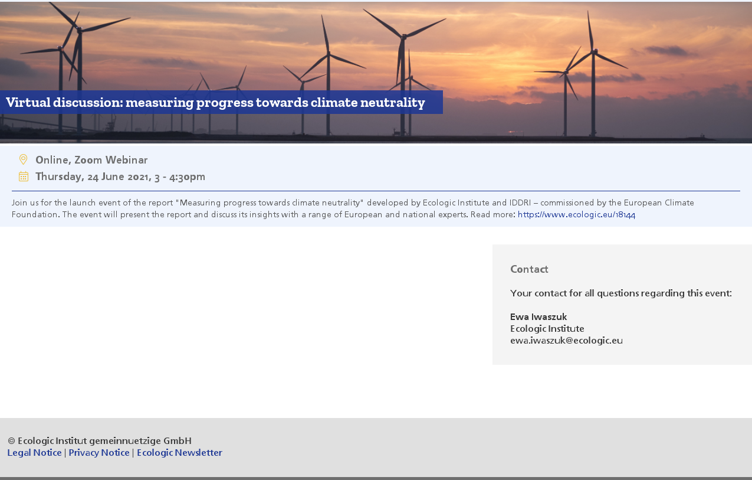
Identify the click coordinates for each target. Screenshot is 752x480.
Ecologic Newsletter (179, 453)
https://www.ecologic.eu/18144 (576, 215)
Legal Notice (35, 453)
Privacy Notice (99, 453)
